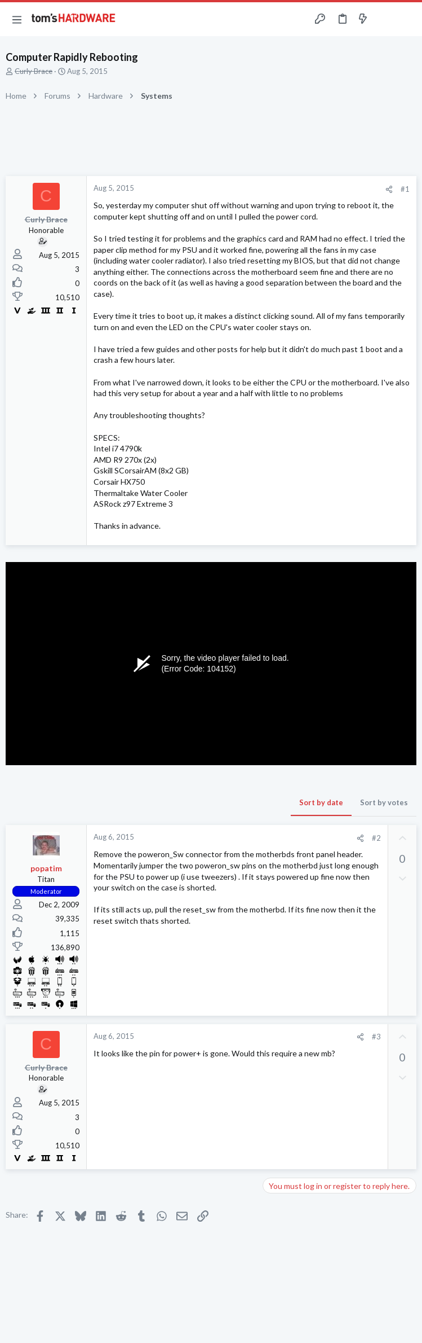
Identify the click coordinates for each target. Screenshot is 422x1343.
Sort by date (321, 802)
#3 (376, 1036)
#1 (405, 189)
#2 (376, 837)
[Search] (406, 19)
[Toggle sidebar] (384, 19)
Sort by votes (384, 802)
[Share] (389, 189)
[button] (17, 19)
